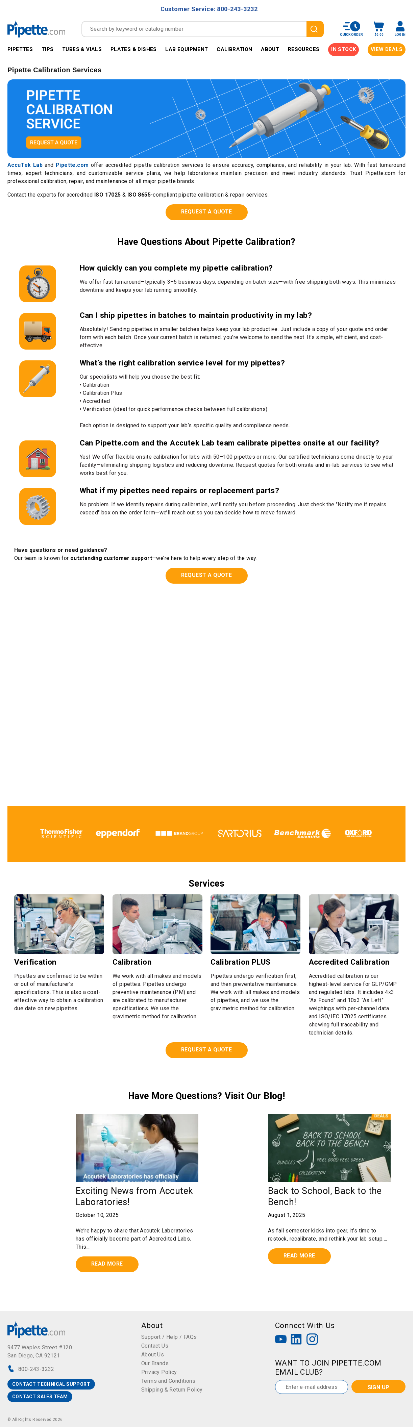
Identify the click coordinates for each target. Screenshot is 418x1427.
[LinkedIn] (296, 1340)
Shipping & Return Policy (172, 1389)
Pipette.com (72, 165)
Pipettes (20, 49)
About (270, 49)
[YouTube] (281, 1340)
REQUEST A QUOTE (206, 211)
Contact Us (154, 1346)
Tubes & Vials (82, 49)
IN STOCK (343, 49)
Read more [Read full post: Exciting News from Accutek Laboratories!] (107, 1263)
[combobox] (202, 29)
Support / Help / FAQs (169, 1337)
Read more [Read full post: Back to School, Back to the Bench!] (299, 1255)
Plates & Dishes (133, 49)
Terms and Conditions (168, 1381)
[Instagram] (312, 1340)
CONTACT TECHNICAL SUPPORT (51, 1384)
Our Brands (155, 1363)
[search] (315, 29)
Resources (304, 49)
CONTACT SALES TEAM (40, 1396)
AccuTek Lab (25, 165)
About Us (152, 1354)
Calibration (234, 49)
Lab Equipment (186, 49)
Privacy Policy (159, 1372)
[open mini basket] (379, 29)
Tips (48, 49)
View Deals (386, 49)
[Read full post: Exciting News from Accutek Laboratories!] (137, 1148)
